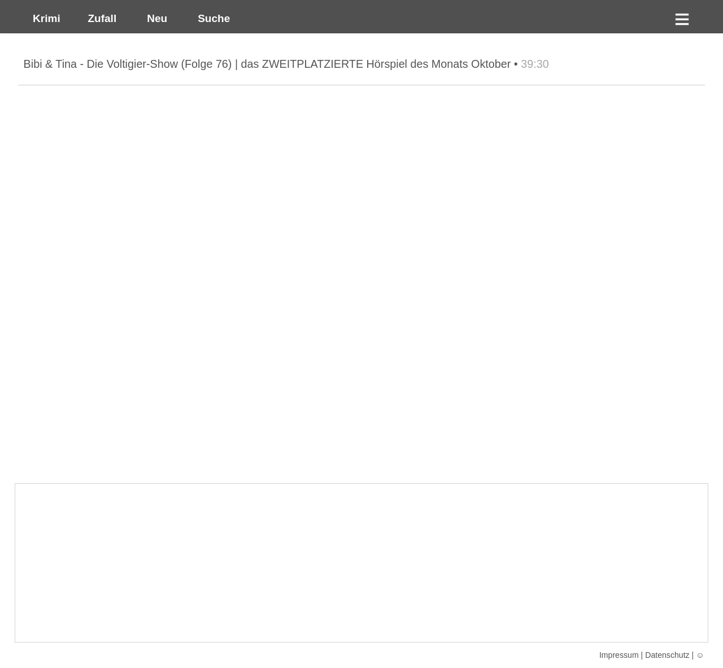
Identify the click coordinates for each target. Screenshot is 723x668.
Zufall (101, 18)
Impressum (619, 655)
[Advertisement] (361, 563)
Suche (211, 18)
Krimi (43, 18)
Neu (156, 18)
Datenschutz (667, 655)
